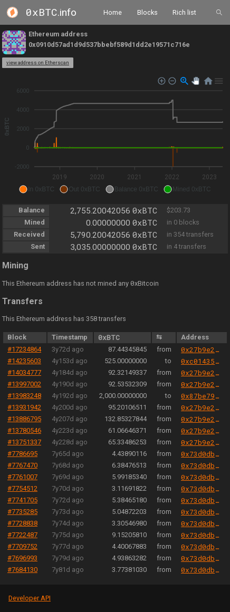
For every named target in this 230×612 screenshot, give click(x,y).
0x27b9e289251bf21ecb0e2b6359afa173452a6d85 (201, 349)
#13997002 (24, 384)
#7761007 (22, 477)
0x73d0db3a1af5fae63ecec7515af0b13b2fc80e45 (201, 454)
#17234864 (24, 349)
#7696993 (22, 558)
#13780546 (24, 430)
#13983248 (24, 396)
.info (51, 12)
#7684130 (22, 570)
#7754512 (22, 488)
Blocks (147, 12)
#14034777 (24, 372)
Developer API (29, 598)
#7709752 (22, 546)
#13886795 (24, 419)
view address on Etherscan (37, 62)
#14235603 (24, 361)
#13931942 (24, 407)
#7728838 (22, 523)
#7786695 (22, 454)
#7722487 (22, 535)
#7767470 (22, 465)
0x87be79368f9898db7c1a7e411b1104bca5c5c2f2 (201, 396)
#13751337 (24, 442)
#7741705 (22, 500)
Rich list (184, 12)
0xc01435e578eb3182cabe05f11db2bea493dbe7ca (201, 361)
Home (112, 12)
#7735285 (22, 512)
